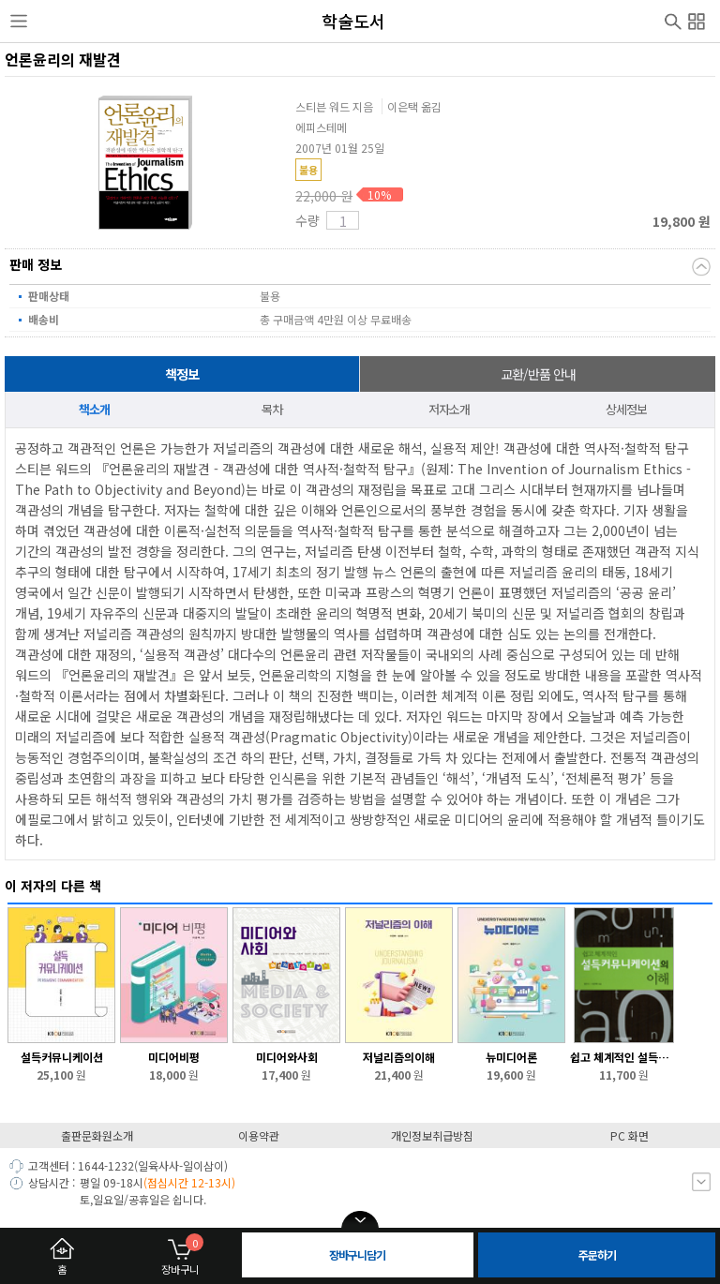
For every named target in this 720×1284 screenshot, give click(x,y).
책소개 (94, 409)
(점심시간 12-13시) (189, 1182)
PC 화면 (629, 1135)
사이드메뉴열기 (18, 21)
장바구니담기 (357, 1254)
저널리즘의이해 (399, 1057)
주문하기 (597, 1254)
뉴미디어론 (511, 1057)
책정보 (182, 374)
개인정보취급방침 (432, 1135)
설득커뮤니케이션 (62, 1057)
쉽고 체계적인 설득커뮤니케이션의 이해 (624, 1057)
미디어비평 (174, 1057)
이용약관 (258, 1135)
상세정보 (626, 409)
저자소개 (449, 409)
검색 (673, 20)
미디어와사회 (287, 1057)
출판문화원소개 (97, 1135)
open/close (360, 1220)
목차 (272, 409)
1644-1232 (106, 1165)
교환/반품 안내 (538, 374)
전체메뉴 (696, 19)
